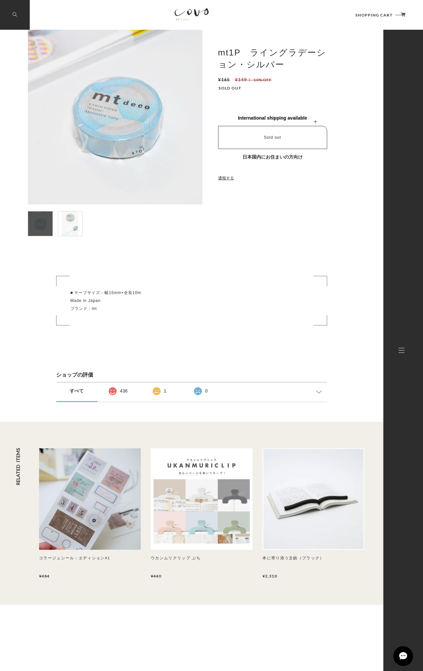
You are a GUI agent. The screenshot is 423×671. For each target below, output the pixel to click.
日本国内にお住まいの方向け (273, 157)
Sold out (272, 137)
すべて (77, 390)
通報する (226, 178)
